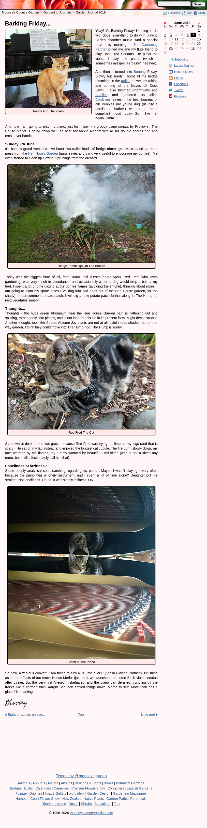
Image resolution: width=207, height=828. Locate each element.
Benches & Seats (88, 783)
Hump (147, 296)
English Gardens (139, 788)
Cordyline (102, 99)
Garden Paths (117, 799)
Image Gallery (55, 793)
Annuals (39, 783)
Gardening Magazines (130, 793)
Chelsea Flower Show (88, 788)
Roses (73, 804)
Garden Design (98, 793)
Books (108, 783)
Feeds (178, 78)
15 (199, 39)
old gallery (77, 793)
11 (176, 39)
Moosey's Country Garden (20, 12)
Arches (53, 783)
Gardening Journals (57, 12)
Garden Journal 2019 (91, 12)
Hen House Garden (43, 153)
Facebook (181, 84)
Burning (140, 72)
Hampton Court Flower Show (37, 799)
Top (81, 714)
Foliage (21, 793)
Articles (66, 783)
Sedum (51, 323)
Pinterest (180, 96)
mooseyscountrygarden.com (91, 813)
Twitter (178, 90)
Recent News (183, 72)
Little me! (148, 714)
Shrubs (86, 804)
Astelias (101, 95)
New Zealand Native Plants (83, 799)
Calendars (43, 788)
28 (193, 48)
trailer (125, 81)
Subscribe (174, 12)
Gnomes (35, 793)
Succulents (102, 804)
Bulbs (28, 788)
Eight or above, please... (26, 714)
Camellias (61, 788)
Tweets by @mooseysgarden (81, 776)
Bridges (15, 788)
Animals (24, 783)
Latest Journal (184, 65)
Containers (115, 788)
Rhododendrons (54, 804)
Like (189, 12)
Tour (117, 804)
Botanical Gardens (130, 783)
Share (202, 12)
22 (199, 44)
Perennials (138, 799)
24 (171, 48)
